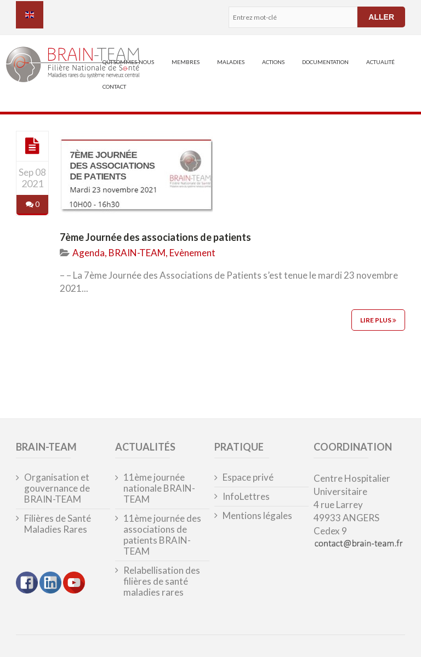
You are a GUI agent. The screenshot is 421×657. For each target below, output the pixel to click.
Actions (273, 62)
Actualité (380, 62)
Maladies (230, 62)
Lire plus (378, 320)
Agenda (88, 252)
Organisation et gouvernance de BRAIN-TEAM (57, 488)
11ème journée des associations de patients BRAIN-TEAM (162, 535)
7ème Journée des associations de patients (155, 237)
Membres (186, 62)
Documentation (325, 62)
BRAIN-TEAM (137, 252)
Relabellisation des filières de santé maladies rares (161, 581)
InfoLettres (246, 496)
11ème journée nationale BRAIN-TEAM (159, 488)
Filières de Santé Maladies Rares (57, 524)
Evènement (192, 252)
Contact (114, 86)
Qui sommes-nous (128, 62)
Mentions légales (257, 515)
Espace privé (248, 477)
